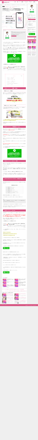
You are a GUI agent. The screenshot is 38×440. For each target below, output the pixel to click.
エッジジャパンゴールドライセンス (6, 7)
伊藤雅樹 (10, 7)
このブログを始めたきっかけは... (32, 19)
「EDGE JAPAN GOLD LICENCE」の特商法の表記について (12, 83)
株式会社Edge (13, 7)
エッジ (18, 6)
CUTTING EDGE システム (7, 6)
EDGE (10, 6)
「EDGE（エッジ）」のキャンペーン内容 (11, 79)
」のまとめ (10, 84)
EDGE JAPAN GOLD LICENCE (14, 6)
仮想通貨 (3, 6)
